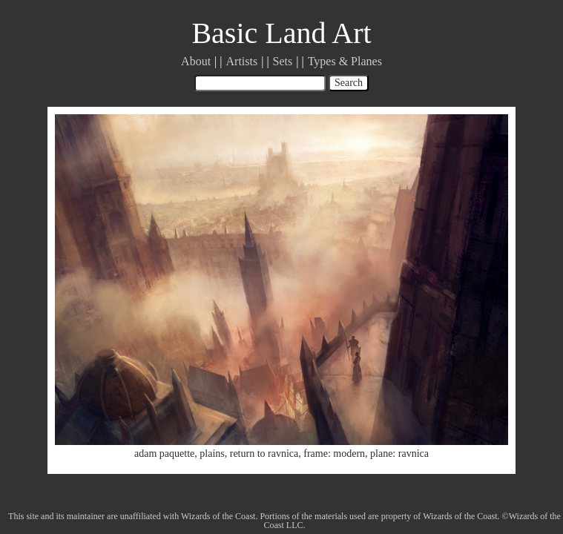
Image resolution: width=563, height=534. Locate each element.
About (196, 61)
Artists (242, 61)
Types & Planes (345, 61)
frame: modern (334, 453)
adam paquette (164, 453)
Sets (283, 61)
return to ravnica (264, 453)
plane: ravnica (399, 453)
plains (212, 453)
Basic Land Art (281, 33)
